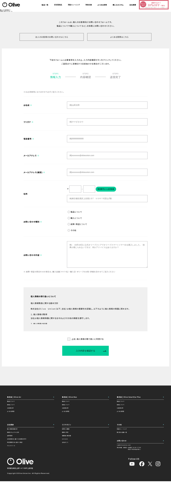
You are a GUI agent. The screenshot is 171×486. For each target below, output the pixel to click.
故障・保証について (79, 224)
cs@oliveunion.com (124, 450)
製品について (76, 211)
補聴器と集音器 (66, 440)
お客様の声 (10, 413)
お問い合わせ (122, 445)
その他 (73, 230)
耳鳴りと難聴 (65, 434)
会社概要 (10, 429)
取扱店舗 (89, 4)
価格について (11, 409)
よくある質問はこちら (119, 36)
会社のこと (65, 447)
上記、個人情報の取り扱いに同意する (87, 343)
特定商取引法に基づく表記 (14, 447)
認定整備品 (58, 4)
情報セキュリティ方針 (13, 437)
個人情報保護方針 (12, 434)
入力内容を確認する (85, 355)
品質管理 (9, 440)
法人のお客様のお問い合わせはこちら (51, 36)
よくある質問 (10, 416)
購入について (76, 218)
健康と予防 (65, 437)
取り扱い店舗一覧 (122, 437)
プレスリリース (11, 450)
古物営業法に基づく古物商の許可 (16, 444)
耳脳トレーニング (74, 4)
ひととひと (65, 444)
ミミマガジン (66, 429)
